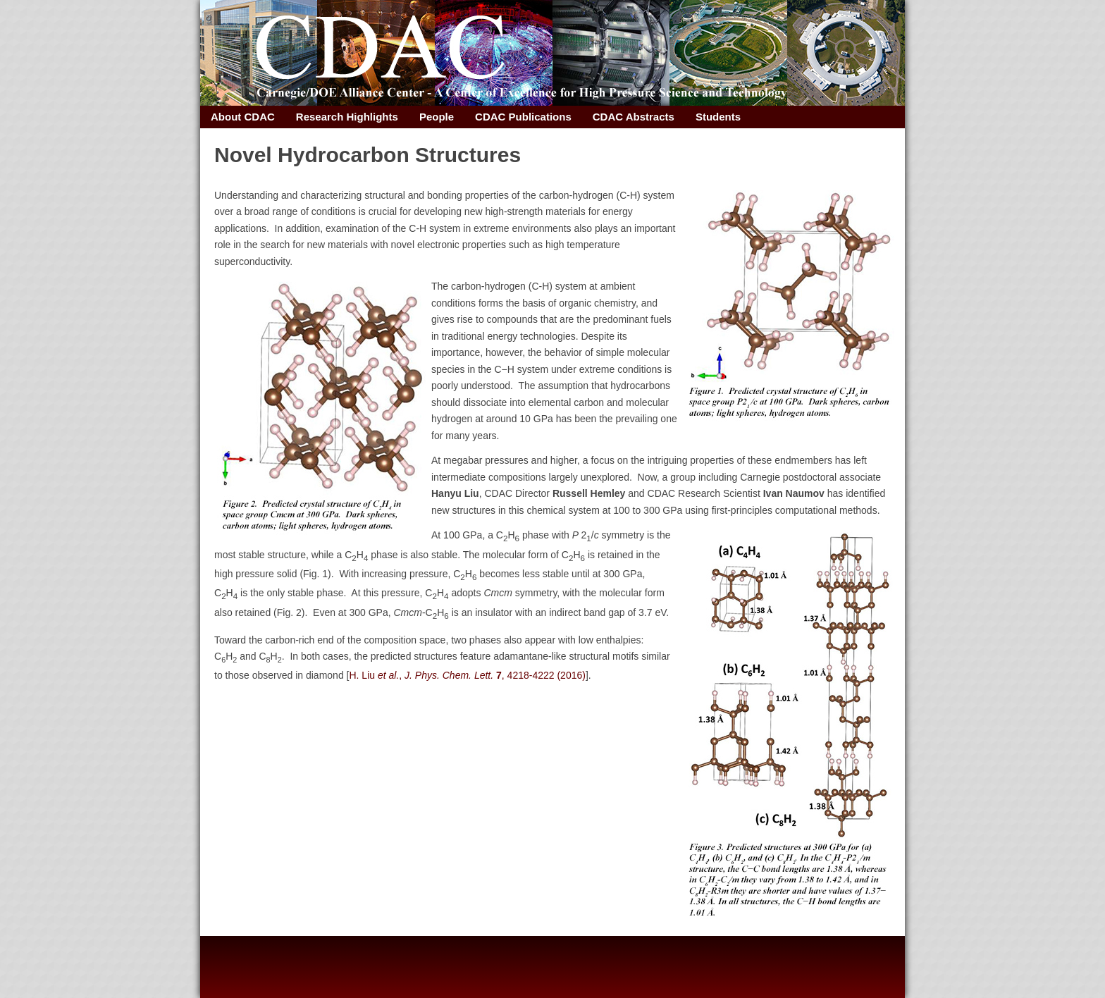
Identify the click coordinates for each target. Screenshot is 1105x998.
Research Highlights (347, 117)
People (436, 117)
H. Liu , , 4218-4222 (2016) (467, 675)
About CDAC (243, 117)
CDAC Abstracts (633, 117)
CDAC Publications (523, 117)
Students (718, 117)
